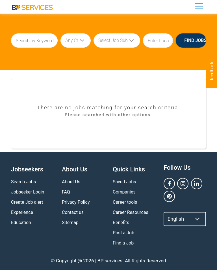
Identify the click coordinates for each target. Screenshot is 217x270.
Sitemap (70, 222)
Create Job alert (27, 202)
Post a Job (123, 232)
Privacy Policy (76, 202)
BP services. (110, 260)
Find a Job (123, 243)
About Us (71, 181)
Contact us (73, 212)
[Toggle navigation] (199, 6)
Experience (22, 212)
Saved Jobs (124, 181)
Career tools (125, 202)
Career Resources (130, 212)
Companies (124, 192)
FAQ (66, 192)
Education (21, 222)
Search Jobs (23, 181)
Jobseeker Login (27, 192)
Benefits (121, 222)
